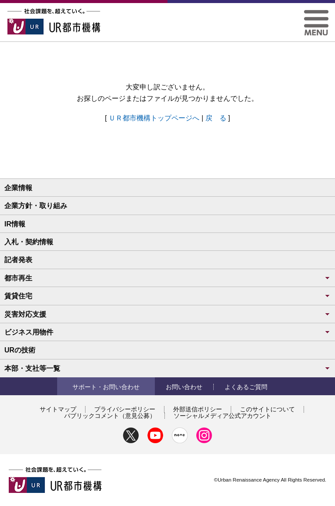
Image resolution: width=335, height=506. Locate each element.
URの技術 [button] (19, 350)
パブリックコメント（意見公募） (110, 415)
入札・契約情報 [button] (28, 242)
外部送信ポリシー (197, 409)
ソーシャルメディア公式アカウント (222, 415)
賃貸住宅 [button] (167, 296)
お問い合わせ (184, 386)
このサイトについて (267, 409)
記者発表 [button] (18, 259)
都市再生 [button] (167, 278)
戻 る (215, 118)
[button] (316, 13)
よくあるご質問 (246, 386)
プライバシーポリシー (124, 409)
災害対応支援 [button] (167, 314)
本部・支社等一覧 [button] (167, 368)
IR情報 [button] (14, 224)
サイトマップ (58, 409)
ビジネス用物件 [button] (167, 332)
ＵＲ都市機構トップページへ (154, 118)
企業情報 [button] (18, 187)
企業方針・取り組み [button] (35, 205)
